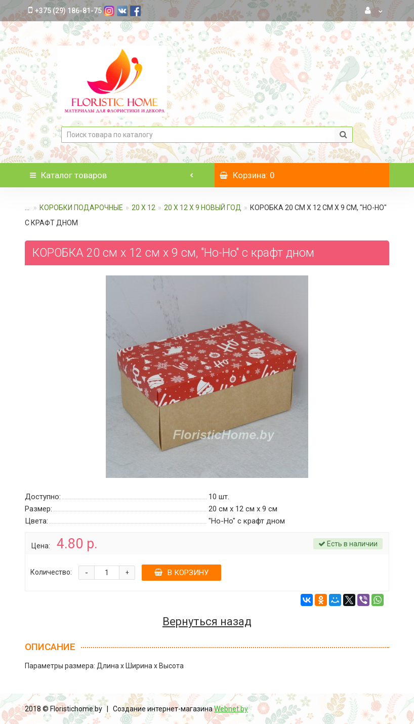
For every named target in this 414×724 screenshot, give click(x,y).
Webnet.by (231, 709)
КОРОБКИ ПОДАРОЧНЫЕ (81, 208)
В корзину (181, 572)
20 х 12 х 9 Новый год (202, 208)
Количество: (51, 572)
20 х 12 (143, 208)
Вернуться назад (207, 622)
